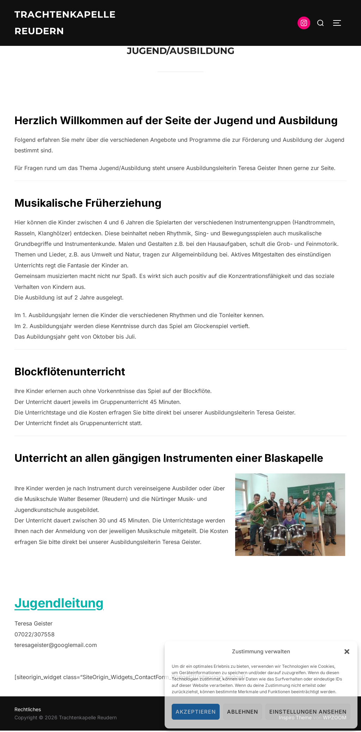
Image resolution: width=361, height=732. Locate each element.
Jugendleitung (59, 604)
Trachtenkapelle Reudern (65, 23)
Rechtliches (27, 711)
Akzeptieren (196, 711)
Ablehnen (242, 711)
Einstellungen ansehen (308, 711)
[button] (346, 651)
